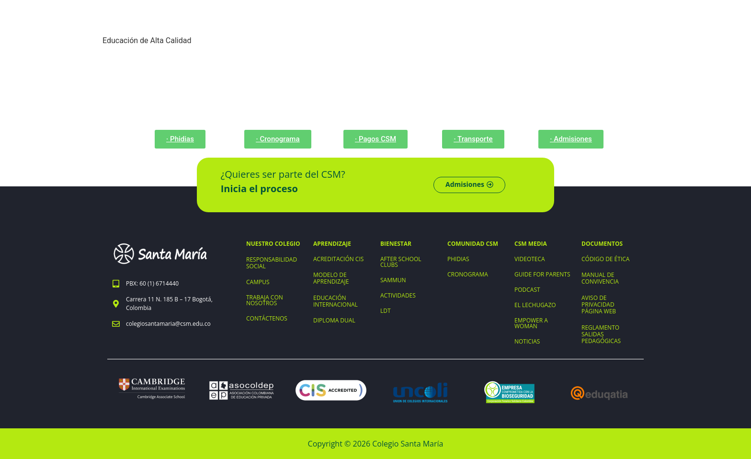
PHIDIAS (458, 259)
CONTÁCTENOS (266, 318)
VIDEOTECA (529, 259)
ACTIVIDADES (398, 295)
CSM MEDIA (530, 244)
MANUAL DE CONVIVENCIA (600, 278)
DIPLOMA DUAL (334, 320)
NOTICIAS (527, 341)
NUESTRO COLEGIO (273, 244)
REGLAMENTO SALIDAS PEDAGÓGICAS (601, 334)
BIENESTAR (395, 244)
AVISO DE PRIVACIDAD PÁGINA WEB (598, 304)
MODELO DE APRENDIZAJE (331, 278)
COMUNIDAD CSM (472, 244)
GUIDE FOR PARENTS (542, 274)
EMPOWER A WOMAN (531, 323)
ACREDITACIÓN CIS (338, 259)
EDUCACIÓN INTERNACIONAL (335, 301)
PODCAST (527, 290)
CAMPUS (258, 282)
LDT (385, 311)
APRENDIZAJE (332, 244)
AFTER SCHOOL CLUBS (400, 262)
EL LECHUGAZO (535, 305)
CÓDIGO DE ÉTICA (605, 259)
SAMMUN (393, 280)
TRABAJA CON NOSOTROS (264, 300)
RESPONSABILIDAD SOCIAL (271, 262)
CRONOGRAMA (467, 274)
